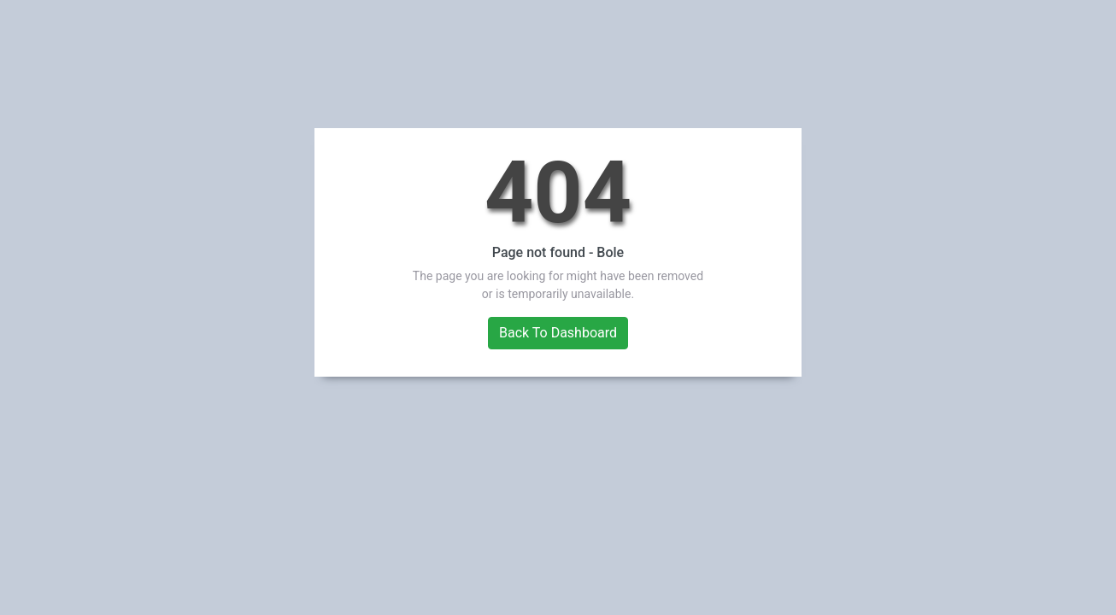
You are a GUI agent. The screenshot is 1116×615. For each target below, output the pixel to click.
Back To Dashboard (558, 333)
